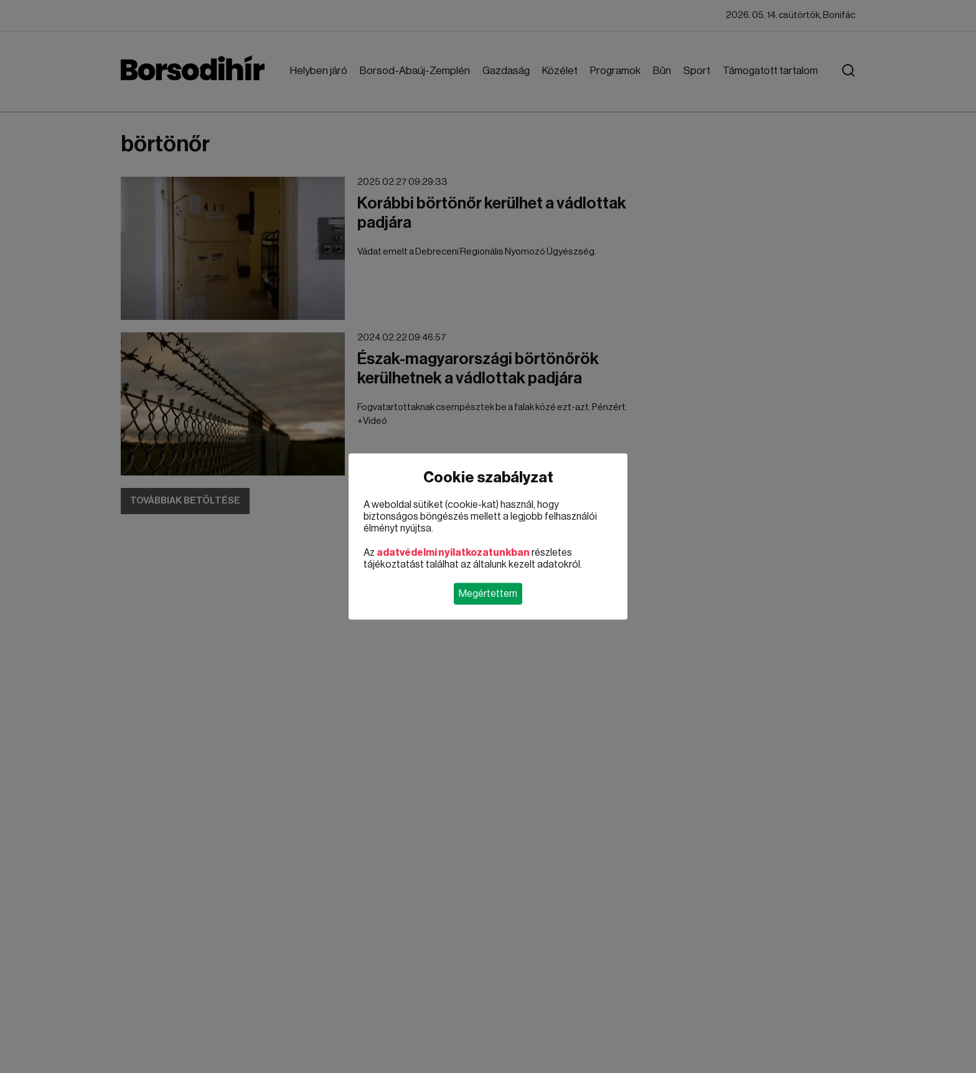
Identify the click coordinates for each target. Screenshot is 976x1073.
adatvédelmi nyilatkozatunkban (453, 553)
